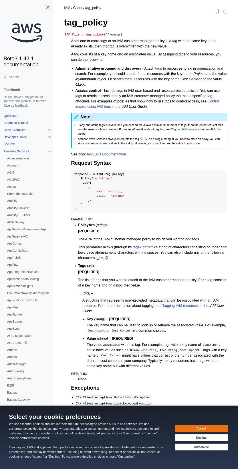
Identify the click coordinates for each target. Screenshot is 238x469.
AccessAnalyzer (18, 158)
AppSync (13, 328)
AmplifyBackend (18, 208)
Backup (12, 392)
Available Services (16, 151)
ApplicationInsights (20, 286)
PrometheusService (20, 194)
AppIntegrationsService (23, 272)
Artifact (12, 350)
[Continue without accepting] (201, 437)
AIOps (11, 186)
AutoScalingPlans (19, 378)
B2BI (10, 385)
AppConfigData (17, 250)
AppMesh (13, 307)
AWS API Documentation (106, 154)
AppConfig (14, 243)
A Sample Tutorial (16, 123)
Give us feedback (16, 105)
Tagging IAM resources (186, 129)
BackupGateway (18, 399)
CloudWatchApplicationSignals (28, 293)
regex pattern (143, 247)
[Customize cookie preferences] (201, 447)
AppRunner (15, 314)
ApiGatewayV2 (17, 236)
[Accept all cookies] (201, 428)
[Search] (26, 77)
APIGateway (15, 222)
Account (12, 165)
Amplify (12, 201)
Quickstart (11, 116)
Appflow (12, 265)
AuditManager (16, 364)
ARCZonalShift (17, 343)
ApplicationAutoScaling (23, 279)
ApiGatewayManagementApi (26, 229)
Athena (12, 357)
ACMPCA (13, 179)
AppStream (15, 321)
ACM (10, 172)
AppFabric (14, 257)
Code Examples (15, 130)
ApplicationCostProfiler (23, 300)
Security (9, 144)
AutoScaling (15, 371)
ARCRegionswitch (19, 336)
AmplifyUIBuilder (18, 215)
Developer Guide (15, 137)
